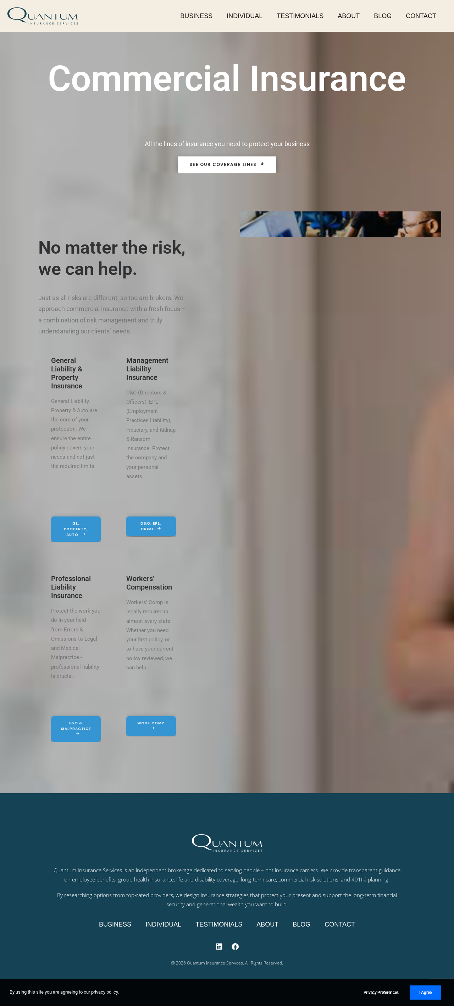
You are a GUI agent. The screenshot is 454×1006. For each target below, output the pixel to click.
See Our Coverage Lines (227, 164)
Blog (383, 16)
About (349, 16)
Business (196, 16)
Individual (244, 16)
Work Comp (143, 725)
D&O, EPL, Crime (144, 526)
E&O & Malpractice (68, 728)
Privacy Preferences (381, 995)
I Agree (425, 995)
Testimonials (300, 16)
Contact (421, 16)
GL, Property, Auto (68, 529)
